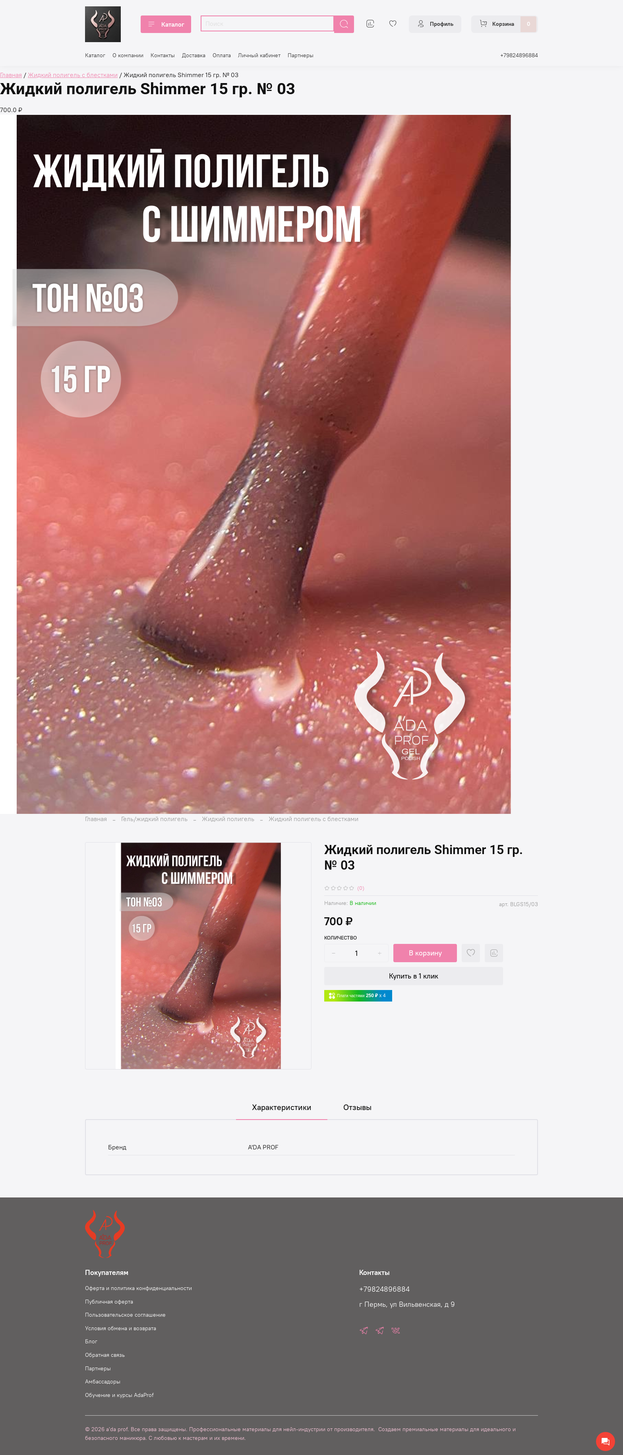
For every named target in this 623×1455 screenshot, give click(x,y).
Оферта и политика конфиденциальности (138, 1288)
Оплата (222, 55)
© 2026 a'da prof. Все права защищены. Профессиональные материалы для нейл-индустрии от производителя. (230, 1429)
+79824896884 (519, 55)
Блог (91, 1341)
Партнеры (300, 55)
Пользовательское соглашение (125, 1314)
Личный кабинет (259, 55)
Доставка (193, 55)
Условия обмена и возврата (120, 1328)
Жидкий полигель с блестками (313, 819)
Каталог (165, 24)
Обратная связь (105, 1354)
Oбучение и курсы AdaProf (119, 1395)
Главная (96, 819)
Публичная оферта (109, 1301)
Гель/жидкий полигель (154, 819)
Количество (340, 938)
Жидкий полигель (228, 819)
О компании (127, 55)
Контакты (163, 55)
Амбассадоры (102, 1381)
